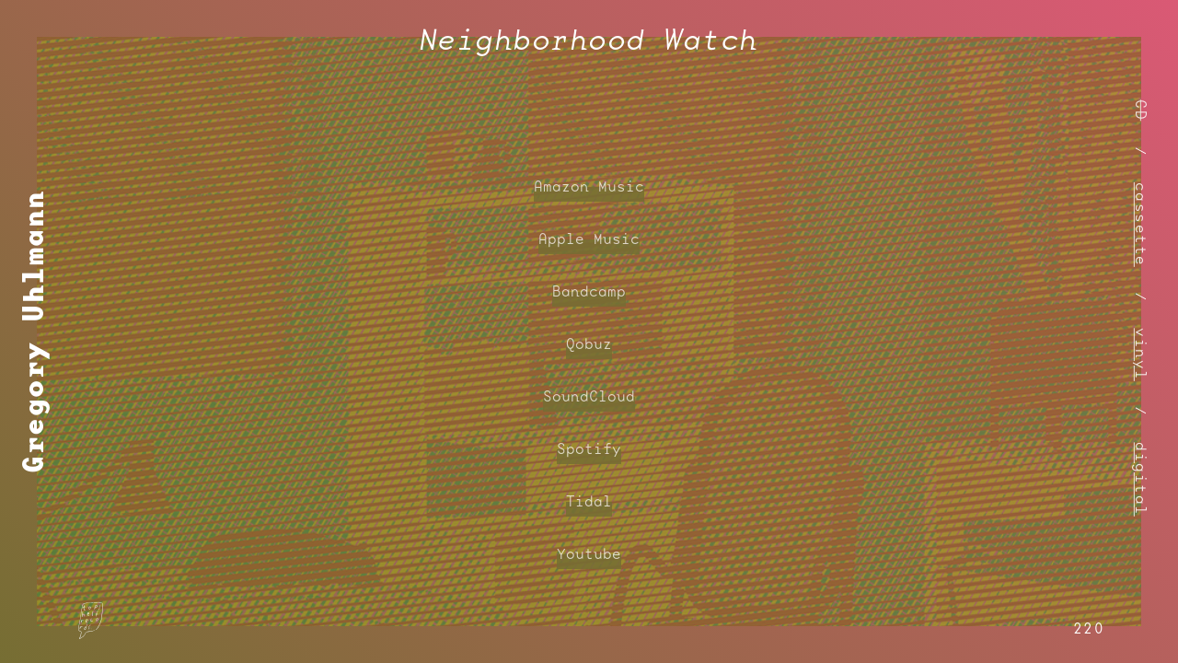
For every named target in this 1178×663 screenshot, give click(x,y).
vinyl (1141, 354)
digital (1141, 479)
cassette (1141, 223)
